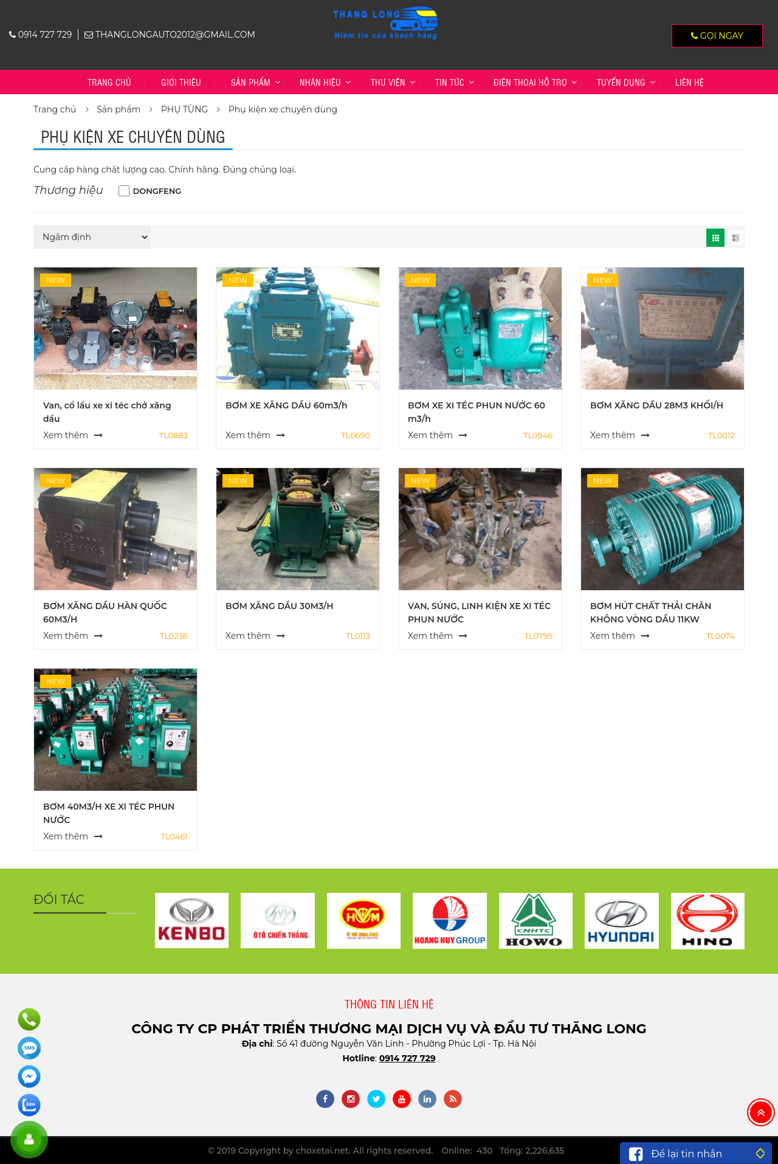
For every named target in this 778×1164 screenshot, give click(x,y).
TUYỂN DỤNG (621, 82)
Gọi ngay (717, 36)
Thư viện (388, 82)
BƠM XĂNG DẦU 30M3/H (279, 606)
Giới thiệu (181, 82)
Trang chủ (109, 82)
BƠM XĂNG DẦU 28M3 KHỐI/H (656, 405)
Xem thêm (65, 435)
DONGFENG (157, 191)
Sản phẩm (250, 82)
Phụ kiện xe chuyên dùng (283, 109)
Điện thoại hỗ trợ (530, 82)
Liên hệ (689, 82)
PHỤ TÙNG (184, 109)
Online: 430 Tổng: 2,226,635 (502, 1150)
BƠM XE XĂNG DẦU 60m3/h (286, 405)
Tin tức (449, 82)
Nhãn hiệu (320, 82)
